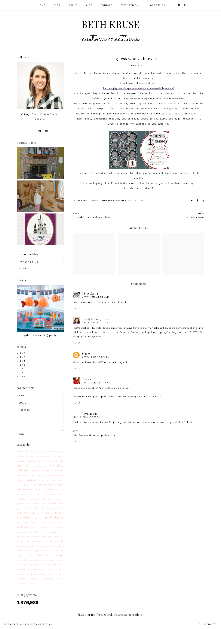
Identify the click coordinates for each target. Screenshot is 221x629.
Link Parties (156, 5)
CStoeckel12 (90, 293)
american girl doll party (32, 451)
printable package (50, 555)
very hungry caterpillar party (48, 569)
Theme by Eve (207, 624)
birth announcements (35, 466)
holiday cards (50, 513)
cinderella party (24, 485)
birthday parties (114, 200)
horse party (38, 518)
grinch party (23, 508)
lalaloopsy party (27, 527)
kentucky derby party (51, 522)
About (73, 5)
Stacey (86, 353)
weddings (47, 578)
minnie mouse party (52, 532)
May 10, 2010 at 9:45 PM (96, 357)
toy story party (54, 564)
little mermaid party (48, 527)
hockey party (36, 513)
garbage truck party (53, 499)
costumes (59, 484)
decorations (54, 489)
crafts (43, 489)
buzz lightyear (45, 475)
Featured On (130, 5)
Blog (57, 5)
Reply (76, 308)
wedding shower (27, 578)
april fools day (31, 456)
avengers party (48, 456)
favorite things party (53, 494)
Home (41, 5)
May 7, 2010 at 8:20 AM (95, 297)
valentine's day (24, 569)
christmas (30, 480)
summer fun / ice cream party (42, 560)
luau (36, 532)
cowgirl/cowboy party (27, 489)
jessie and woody (27, 522)
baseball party (89, 200)
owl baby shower (34, 546)
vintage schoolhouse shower (32, 574)
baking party (35, 460)
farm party (36, 494)
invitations (136, 200)
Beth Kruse (111, 32)
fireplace (21, 499)
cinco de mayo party (51, 480)
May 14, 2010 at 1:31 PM (86, 417)
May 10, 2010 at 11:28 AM (96, 323)
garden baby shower (28, 503)
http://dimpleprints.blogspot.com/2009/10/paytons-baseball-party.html (138, 88)
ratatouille (22, 560)
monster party (24, 536)
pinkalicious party (32, 550)
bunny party (30, 475)
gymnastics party (55, 508)
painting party (50, 546)
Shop (88, 5)
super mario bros (36, 565)
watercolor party (55, 574)
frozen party (33, 499)
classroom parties (42, 484)
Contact (106, 5)
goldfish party (56, 503)
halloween (23, 512)
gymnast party (38, 508)
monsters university (36, 541)
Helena (86, 379)
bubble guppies (42, 470)
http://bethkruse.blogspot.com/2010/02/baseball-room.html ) (154, 98)
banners (49, 461)
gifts (44, 503)
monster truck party (43, 536)
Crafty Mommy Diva (95, 319)
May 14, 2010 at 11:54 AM (96, 383)
